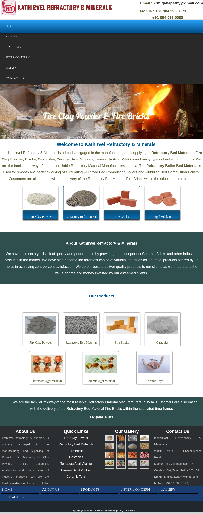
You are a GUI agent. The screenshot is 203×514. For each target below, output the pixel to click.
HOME (10, 26)
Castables (76, 457)
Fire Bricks (76, 451)
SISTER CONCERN (18, 57)
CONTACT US (15, 78)
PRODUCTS (13, 47)
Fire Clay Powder (76, 438)
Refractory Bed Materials (76, 444)
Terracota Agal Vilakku (76, 463)
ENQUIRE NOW (101, 417)
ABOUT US (13, 36)
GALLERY (12, 68)
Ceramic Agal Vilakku (76, 470)
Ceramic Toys (76, 476)
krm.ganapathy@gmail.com (178, 3)
